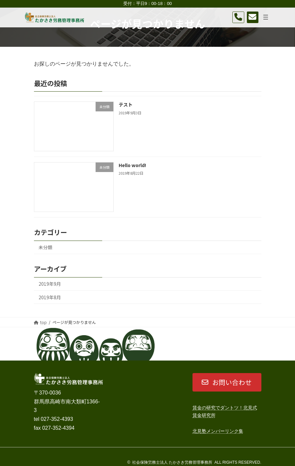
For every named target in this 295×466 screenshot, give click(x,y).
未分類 (45, 247)
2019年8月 (49, 297)
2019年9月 (49, 284)
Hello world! (132, 165)
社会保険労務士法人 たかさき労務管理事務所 (172, 462)
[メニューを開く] (265, 17)
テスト (126, 104)
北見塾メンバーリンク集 (217, 431)
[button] (226, 382)
